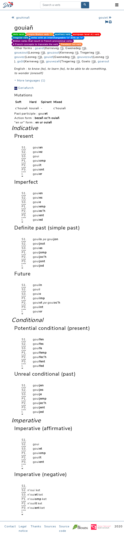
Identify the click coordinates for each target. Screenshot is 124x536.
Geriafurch (24, 88)
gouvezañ (53, 61)
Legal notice (23, 528)
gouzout (53, 53)
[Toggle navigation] (117, 5)
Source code (64, 528)
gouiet (105, 18)
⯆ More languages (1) (29, 81)
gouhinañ (21, 18)
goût (20, 61)
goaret (39, 48)
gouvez (19, 57)
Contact (10, 526)
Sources (50, 526)
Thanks (36, 526)
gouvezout (84, 57)
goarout (103, 61)
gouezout (21, 53)
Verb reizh (18, 34)
